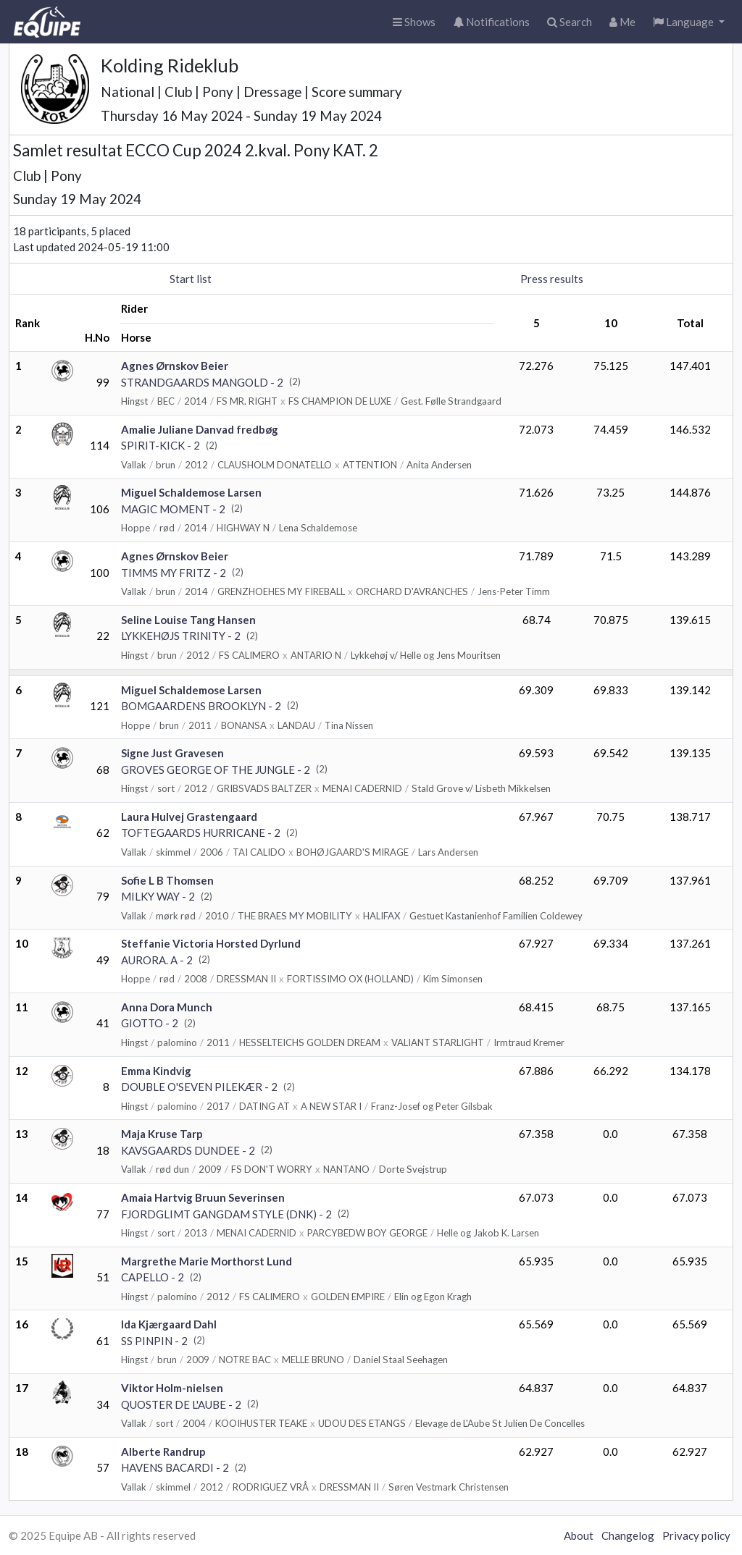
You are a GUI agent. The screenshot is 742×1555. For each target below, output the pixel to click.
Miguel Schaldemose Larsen (191, 492)
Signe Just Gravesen (172, 752)
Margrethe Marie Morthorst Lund (206, 1261)
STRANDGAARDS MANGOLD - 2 (202, 382)
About (578, 1535)
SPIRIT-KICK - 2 (160, 445)
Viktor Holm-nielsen (172, 1387)
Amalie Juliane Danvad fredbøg (199, 429)
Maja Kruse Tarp (162, 1133)
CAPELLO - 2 (152, 1277)
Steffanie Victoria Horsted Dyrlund (211, 943)
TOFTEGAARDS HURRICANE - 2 (200, 832)
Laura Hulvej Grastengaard (189, 816)
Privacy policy (696, 1535)
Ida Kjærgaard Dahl (169, 1324)
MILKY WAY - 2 (158, 896)
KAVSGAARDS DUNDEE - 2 (188, 1150)
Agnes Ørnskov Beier (174, 365)
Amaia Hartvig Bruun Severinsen (203, 1197)
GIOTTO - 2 (149, 1022)
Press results (551, 278)
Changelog (627, 1535)
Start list (191, 278)
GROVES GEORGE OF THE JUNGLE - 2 (215, 769)
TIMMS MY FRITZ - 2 (173, 572)
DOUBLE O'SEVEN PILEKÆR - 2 (199, 1086)
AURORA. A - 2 (157, 959)
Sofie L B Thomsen (167, 880)
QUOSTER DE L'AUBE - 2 (181, 1404)
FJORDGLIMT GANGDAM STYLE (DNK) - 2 (226, 1214)
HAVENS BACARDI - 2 (175, 1467)
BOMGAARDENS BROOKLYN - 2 (201, 705)
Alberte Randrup (163, 1451)
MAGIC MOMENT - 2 (173, 508)
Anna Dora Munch (166, 1007)
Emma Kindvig (156, 1070)
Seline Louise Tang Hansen (188, 619)
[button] (688, 22)
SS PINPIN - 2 (154, 1340)
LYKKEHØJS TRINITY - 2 (181, 635)
